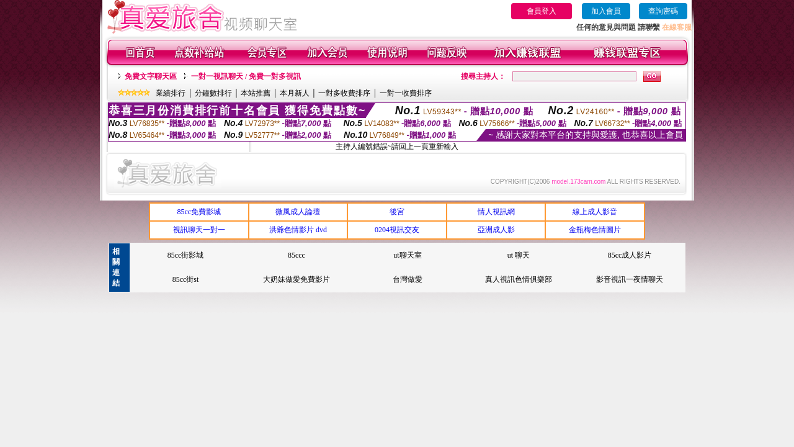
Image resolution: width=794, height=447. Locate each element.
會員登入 (541, 11)
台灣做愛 (407, 279)
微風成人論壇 (297, 211)
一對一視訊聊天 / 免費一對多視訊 (246, 76)
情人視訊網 (496, 211)
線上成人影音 (595, 211)
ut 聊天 (518, 255)
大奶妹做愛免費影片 (296, 279)
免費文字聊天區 (151, 76)
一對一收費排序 (406, 93)
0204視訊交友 (397, 229)
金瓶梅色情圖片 (595, 229)
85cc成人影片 (630, 255)
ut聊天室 (407, 255)
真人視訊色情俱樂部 (518, 279)
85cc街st (185, 279)
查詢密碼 (663, 11)
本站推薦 (255, 93)
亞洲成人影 (496, 229)
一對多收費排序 (344, 93)
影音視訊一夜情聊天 (629, 279)
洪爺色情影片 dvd (298, 229)
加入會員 (606, 11)
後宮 (397, 211)
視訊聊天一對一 (199, 229)
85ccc (296, 255)
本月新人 (295, 93)
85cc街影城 (185, 255)
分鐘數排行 (213, 93)
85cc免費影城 (199, 211)
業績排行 (170, 93)
